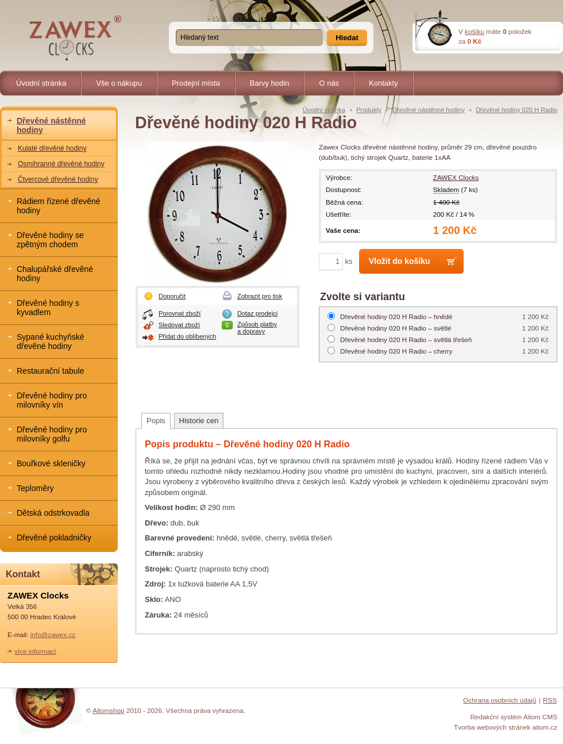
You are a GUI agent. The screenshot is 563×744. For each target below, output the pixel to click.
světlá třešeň (406, 339)
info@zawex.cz (53, 634)
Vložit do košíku (399, 261)
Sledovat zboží (179, 324)
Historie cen (199, 420)
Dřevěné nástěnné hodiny (428, 109)
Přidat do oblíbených (187, 336)
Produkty (368, 109)
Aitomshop (108, 710)
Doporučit (172, 296)
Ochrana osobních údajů (499, 700)
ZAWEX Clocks (456, 177)
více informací (35, 651)
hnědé (396, 316)
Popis (155, 420)
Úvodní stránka (324, 109)
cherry (396, 351)
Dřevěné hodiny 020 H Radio (516, 109)
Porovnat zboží (179, 313)
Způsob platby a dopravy (257, 328)
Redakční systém (496, 716)
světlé (396, 328)
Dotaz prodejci (257, 313)
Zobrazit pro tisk (259, 296)
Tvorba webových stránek (492, 727)
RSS (550, 700)
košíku (474, 31)
